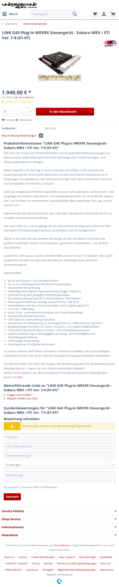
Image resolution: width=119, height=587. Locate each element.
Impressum (32, 569)
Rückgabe (48, 569)
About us (9, 557)
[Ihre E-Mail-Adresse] (59, 446)
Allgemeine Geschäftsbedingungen (77, 569)
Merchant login (87, 557)
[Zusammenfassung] (59, 455)
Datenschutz (107, 569)
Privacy (36, 563)
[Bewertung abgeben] (59, 465)
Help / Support (67, 557)
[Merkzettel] (95, 14)
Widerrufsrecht (13, 569)
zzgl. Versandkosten (23, 97)
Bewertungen (31, 135)
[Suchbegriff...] (55, 14)
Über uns (105, 563)
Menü (10, 13)
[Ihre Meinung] (59, 476)
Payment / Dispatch (17, 563)
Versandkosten (62, 545)
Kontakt (48, 563)
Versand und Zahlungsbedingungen (76, 563)
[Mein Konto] (104, 14)
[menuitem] (10, 14)
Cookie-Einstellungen (43, 557)
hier (19, 377)
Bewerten (24, 120)
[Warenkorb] (113, 14)
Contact (22, 557)
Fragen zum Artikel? (18, 395)
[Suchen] (75, 14)
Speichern (12, 496)
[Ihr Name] (59, 437)
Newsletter (106, 557)
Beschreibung (10, 135)
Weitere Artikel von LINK (20, 398)
